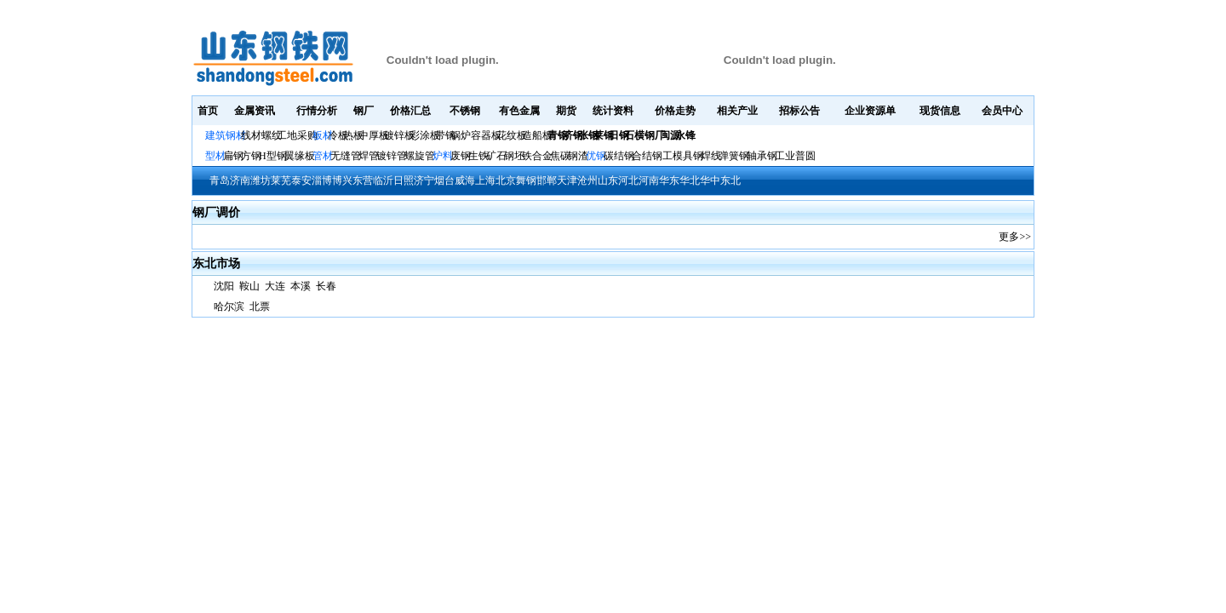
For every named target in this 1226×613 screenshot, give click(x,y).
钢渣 (578, 156)
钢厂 (363, 111)
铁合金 (537, 156)
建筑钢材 (225, 135)
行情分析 (316, 111)
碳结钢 (619, 156)
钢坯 (514, 156)
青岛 (219, 180)
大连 (275, 286)
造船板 (537, 135)
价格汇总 (410, 111)
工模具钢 (681, 156)
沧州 (587, 180)
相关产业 (737, 111)
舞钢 (526, 180)
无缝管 (345, 156)
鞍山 (249, 286)
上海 (485, 180)
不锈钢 (465, 111)
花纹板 (511, 135)
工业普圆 (795, 156)
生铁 (478, 156)
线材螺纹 (261, 135)
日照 (403, 180)
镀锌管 (391, 156)
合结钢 (647, 156)
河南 (649, 180)
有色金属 (519, 111)
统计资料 (613, 111)
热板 (353, 135)
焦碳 (560, 156)
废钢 (460, 156)
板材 (322, 135)
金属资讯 (254, 111)
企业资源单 (870, 111)
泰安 (301, 180)
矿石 (496, 156)
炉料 (443, 156)
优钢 (596, 156)
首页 (208, 111)
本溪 (300, 286)
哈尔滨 (229, 306)
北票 (259, 306)
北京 (506, 180)
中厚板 (373, 135)
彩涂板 (425, 135)
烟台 (444, 180)
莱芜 (281, 180)
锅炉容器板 (475, 135)
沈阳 (225, 286)
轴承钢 (762, 156)
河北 (628, 180)
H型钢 (273, 156)
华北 (689, 180)
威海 (465, 180)
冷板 (338, 135)
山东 (608, 180)
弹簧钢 (734, 156)
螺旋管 (419, 156)
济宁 (424, 180)
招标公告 (799, 111)
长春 (326, 286)
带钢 (445, 135)
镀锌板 (399, 135)
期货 (566, 111)
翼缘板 (299, 156)
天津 (567, 180)
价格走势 (675, 111)
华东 (669, 180)
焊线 (711, 156)
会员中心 (1002, 111)
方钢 (251, 156)
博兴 (342, 180)
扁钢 (233, 156)
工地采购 (297, 135)
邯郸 (546, 180)
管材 (322, 156)
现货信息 (940, 111)
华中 (710, 180)
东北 (730, 180)
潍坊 (260, 180)
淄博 (322, 180)
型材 (215, 156)
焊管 (368, 156)
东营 (362, 180)
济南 (240, 180)
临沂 (383, 180)
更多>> (1015, 237)
